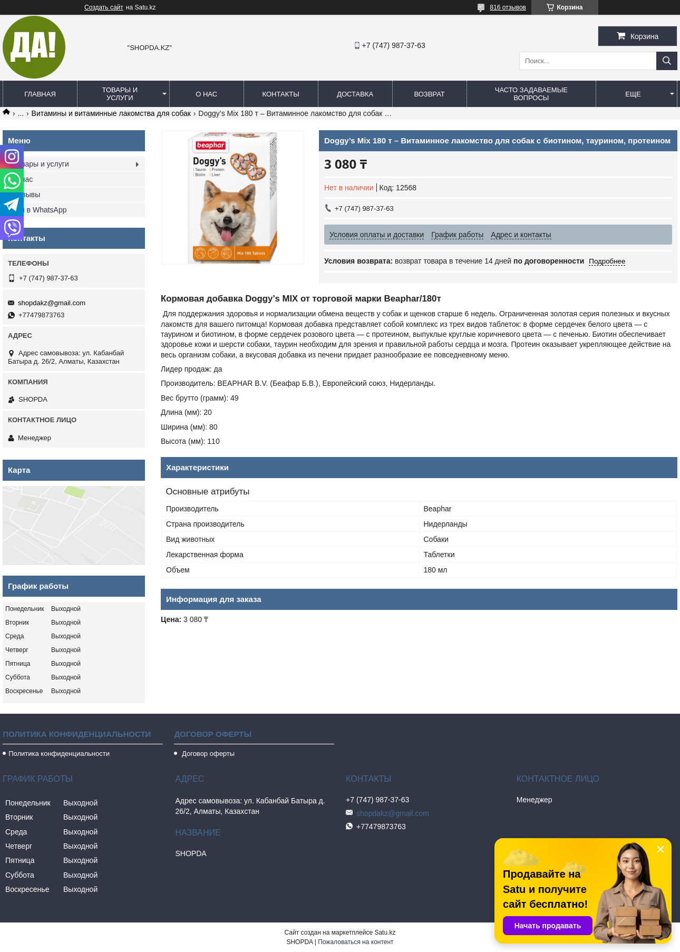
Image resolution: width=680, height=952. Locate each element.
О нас (206, 94)
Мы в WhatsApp (40, 210)
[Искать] (666, 61)
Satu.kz (384, 932)
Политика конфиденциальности (59, 753)
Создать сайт (103, 7)
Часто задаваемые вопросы (531, 94)
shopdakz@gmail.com (51, 303)
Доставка (355, 94)
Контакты (281, 94)
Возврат (429, 94)
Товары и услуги (120, 94)
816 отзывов (508, 7)
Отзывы (26, 194)
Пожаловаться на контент (355, 942)
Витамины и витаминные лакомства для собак (111, 113)
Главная (40, 94)
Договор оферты (207, 753)
